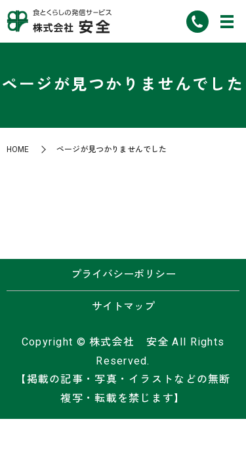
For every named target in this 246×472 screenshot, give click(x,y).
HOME (18, 149)
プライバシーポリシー (123, 274)
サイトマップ (123, 306)
